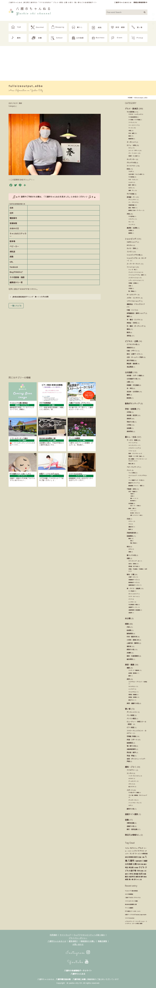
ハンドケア (131, 689)
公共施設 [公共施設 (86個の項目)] (128, 864)
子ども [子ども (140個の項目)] (142, 867)
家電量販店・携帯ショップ (136, 313)
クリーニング (131, 443)
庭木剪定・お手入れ (134, 513)
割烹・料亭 (131, 185)
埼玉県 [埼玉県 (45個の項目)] (131, 867)
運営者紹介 (73, 941)
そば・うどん (131, 179)
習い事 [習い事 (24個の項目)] (131, 879)
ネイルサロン (131, 686)
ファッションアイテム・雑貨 (136, 275)
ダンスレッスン (132, 712)
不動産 (131, 493)
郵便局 (129, 398)
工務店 (131, 496)
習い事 (128, 709)
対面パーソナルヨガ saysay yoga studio (135, 914)
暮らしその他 (131, 555)
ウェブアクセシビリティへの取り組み (89, 935)
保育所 (129, 419)
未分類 (128, 618)
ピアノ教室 (130, 727)
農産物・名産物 (132, 228)
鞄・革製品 (131, 291)
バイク (130, 599)
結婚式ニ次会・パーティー (135, 210)
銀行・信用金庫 (132, 829)
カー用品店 (131, 591)
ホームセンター (132, 295)
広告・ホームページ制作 (135, 357)
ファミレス (131, 122)
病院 (127, 624)
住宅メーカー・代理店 (134, 505)
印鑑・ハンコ (131, 310)
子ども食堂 (130, 194)
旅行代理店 (130, 360)
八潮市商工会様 (78, 979)
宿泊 (128, 546)
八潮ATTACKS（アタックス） (133, 897)
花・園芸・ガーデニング (135, 326)
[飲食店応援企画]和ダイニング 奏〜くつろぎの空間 (29, 297)
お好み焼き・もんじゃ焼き (135, 174)
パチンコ (130, 784)
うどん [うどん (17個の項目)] (127, 848)
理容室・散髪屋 (132, 694)
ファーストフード (133, 125)
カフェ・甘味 (131, 145)
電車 (129, 529)
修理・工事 (131, 508)
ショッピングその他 (133, 255)
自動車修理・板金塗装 (134, 610)
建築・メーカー (133, 498)
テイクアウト (131, 166)
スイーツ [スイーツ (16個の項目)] (131, 851)
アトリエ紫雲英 (129, 908)
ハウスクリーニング (133, 448)
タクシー (130, 521)
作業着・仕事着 (132, 283)
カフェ (130, 148)
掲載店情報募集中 (140, 2)
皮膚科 (129, 653)
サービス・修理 (132, 440)
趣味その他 (130, 809)
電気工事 (130, 463)
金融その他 (130, 826)
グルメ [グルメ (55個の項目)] (140, 848)
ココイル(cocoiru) (129, 918)
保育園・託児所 (132, 415)
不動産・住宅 (131, 489)
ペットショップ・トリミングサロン (137, 475)
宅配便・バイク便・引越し (135, 456)
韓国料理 (130, 139)
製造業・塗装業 (132, 364)
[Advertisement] (78, 63)
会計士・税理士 (132, 564)
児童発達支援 (131, 533)
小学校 (129, 425)
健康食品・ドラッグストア (136, 304)
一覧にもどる (16, 305)
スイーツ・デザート (133, 150)
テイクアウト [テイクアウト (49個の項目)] (139, 851)
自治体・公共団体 (133, 392)
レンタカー (131, 602)
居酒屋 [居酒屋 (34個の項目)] (136, 874)
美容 (128, 679)
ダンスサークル (132, 800)
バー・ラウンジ (132, 202)
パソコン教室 (131, 718)
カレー (130, 222)
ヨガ (129, 805)
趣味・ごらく (130, 767)
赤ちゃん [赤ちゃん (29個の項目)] (137, 879)
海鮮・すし (131, 190)
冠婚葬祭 (130, 536)
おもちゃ (130, 245)
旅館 (129, 552)
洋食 (128, 214)
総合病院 (130, 659)
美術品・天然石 (132, 323)
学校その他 (130, 422)
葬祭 (129, 538)
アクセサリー (131, 770)
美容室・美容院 (132, 697)
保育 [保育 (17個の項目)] (126, 857)
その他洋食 (131, 216)
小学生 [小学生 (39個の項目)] (130, 874)
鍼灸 (129, 676)
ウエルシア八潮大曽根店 (131, 891)
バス (129, 524)
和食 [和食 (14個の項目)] (141, 864)
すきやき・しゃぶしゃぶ (134, 114)
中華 (129, 130)
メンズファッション (133, 277)
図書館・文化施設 (133, 385)
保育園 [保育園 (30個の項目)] (130, 857)
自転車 (130, 613)
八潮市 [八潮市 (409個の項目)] (131, 860)
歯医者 (129, 646)
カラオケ (130, 778)
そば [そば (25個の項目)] (131, 848)
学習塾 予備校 (131, 736)
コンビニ (130, 252)
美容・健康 (129, 664)
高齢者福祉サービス (133, 585)
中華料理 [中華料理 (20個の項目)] (144, 854)
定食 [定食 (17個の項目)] (141, 871)
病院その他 (130, 649)
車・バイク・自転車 (133, 588)
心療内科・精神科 (133, 643)
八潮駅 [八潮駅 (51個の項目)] (144, 861)
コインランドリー (133, 445)
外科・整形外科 (132, 637)
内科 (128, 627)
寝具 (128, 316)
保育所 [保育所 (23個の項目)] (135, 857)
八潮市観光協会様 (63, 979)
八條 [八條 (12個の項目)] (142, 857)
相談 (128, 558)
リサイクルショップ (133, 301)
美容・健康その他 (133, 703)
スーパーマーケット (133, 264)
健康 (128, 668)
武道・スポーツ (132, 740)
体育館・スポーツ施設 (134, 375)
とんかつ (130, 182)
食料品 (129, 336)
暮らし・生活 (130, 437)
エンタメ (130, 773)
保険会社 (130, 348)
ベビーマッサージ (133, 467)
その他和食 (131, 177)
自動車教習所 (131, 749)
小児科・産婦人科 (133, 640)
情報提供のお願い (87, 941)
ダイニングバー (132, 199)
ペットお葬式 (131, 473)
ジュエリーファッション (134, 272)
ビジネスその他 (132, 344)
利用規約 (53, 935)
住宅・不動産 (131, 491)
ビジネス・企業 (131, 341)
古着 (129, 286)
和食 (128, 169)
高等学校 (130, 431)
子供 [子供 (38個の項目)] (138, 871)
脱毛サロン (131, 700)
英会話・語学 (131, 752)
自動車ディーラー (133, 607)
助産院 (129, 630)
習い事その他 (131, 746)
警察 (128, 395)
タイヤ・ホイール (133, 596)
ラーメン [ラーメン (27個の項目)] (138, 854)
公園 (128, 382)
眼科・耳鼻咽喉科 (133, 656)
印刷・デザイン (132, 351)
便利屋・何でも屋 (133, 566)
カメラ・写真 (131, 248)
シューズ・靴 (131, 269)
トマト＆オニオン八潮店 (131, 901)
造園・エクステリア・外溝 (135, 515)
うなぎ (130, 171)
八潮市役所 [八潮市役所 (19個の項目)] (138, 861)
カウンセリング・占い (134, 561)
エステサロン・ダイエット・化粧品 (137, 682)
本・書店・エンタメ (133, 320)
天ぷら (130, 188)
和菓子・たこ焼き (133, 156)
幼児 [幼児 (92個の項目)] (141, 873)
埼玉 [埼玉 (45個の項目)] (126, 867)
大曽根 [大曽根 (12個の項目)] (136, 867)
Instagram (78, 953)
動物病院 (130, 633)
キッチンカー (131, 159)
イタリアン (131, 219)
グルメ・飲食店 (131, 108)
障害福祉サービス (133, 582)
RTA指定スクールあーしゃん (132, 911)
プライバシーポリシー (78, 938)
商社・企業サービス (133, 354)
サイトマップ (65, 935)
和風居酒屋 (131, 205)
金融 (127, 819)
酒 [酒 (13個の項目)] (141, 879)
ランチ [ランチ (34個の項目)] (132, 854)
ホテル (130, 549)
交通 (128, 519)
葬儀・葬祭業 (133, 543)
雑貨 (128, 332)
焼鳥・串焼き (131, 208)
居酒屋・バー (131, 197)
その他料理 (130, 112)
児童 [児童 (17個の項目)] (139, 857)
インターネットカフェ (134, 776)
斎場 (131, 540)
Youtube (78, 962)
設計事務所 (132, 500)
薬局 (128, 329)
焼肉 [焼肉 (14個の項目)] (145, 877)
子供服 (130, 288)
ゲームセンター (132, 781)
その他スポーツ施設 (133, 792)
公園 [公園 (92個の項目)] (135, 864)
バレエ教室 (130, 715)
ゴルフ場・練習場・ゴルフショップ (137, 795)
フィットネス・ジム (133, 803)
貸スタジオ (131, 786)
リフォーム (131, 451)
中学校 (129, 412)
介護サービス (131, 577)
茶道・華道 (130, 756)
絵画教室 (130, 743)
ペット (129, 470)
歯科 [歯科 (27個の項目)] (141, 877)
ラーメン (130, 128)
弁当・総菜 (131, 133)
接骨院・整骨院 (132, 673)
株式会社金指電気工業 (131, 904)
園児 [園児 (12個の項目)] (145, 864)
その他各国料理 (132, 117)
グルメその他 (131, 163)
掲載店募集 (102, 941)
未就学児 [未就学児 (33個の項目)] (131, 877)
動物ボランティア (132, 403)
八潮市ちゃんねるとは (123, 2)
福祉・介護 (130, 574)
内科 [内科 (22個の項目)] (138, 864)
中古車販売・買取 (133, 604)
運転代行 (130, 527)
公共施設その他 (132, 379)
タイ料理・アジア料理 (134, 120)
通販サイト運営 (131, 814)
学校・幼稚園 (130, 409)
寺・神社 (130, 388)
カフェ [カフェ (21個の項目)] (135, 848)
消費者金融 (130, 823)
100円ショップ (132, 242)
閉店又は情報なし (132, 835)
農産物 (130, 233)
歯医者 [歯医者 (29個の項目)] (137, 877)
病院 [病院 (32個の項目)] (126, 879)
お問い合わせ (78, 944)
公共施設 (128, 372)
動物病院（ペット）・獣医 (135, 485)
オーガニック (131, 142)
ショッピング (130, 239)
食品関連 (130, 367)
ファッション (131, 267)
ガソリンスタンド (133, 594)
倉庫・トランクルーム (134, 453)
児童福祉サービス (133, 580)
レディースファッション (134, 280)
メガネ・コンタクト (133, 298)
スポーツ (130, 790)
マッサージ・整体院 (133, 670)
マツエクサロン (132, 692)
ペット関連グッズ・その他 (135, 480)
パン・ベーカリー (133, 153)
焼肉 (129, 136)
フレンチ (130, 224)
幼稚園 (129, 428)
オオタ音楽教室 (129, 894)
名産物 (130, 230)
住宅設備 (130, 503)
